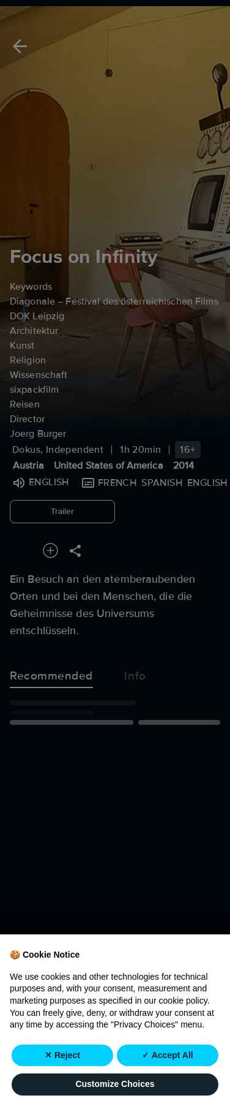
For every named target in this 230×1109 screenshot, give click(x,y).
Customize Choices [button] (114, 1084)
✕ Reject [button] (62, 1055)
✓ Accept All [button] (167, 1055)
